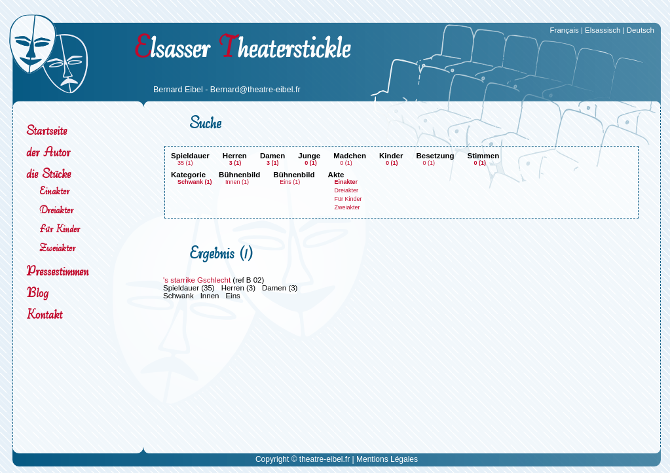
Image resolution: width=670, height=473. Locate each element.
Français (564, 30)
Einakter (54, 190)
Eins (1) (290, 182)
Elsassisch (602, 30)
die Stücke (48, 173)
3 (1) (235, 163)
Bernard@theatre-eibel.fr (255, 89)
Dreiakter (56, 209)
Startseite (46, 130)
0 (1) (311, 163)
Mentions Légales (387, 459)
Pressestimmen (57, 271)
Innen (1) (237, 182)
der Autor (48, 152)
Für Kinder (59, 228)
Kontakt (44, 314)
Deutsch (640, 30)
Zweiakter (57, 247)
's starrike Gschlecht (197, 280)
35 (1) (185, 163)
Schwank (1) (194, 182)
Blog (37, 292)
